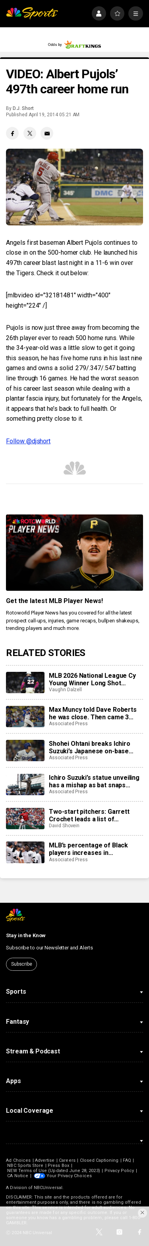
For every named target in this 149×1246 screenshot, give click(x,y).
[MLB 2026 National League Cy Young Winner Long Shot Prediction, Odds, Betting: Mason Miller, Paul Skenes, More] (25, 682)
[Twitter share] (29, 133)
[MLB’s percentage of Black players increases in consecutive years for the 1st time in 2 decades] (25, 852)
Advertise (45, 1160)
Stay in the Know (26, 935)
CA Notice (17, 1175)
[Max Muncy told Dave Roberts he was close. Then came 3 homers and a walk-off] (25, 716)
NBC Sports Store (25, 1165)
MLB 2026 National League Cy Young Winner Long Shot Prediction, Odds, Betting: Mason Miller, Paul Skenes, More (92, 679)
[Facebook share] (12, 133)
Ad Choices (18, 1160)
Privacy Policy (119, 1170)
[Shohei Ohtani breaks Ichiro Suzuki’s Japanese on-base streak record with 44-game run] (25, 750)
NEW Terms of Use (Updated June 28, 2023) (53, 1170)
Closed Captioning (99, 1160)
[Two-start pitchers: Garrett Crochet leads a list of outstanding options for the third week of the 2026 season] (25, 818)
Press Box (58, 1165)
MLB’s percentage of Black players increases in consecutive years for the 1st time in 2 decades (93, 849)
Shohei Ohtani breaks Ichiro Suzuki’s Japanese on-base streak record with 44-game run (96, 747)
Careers (67, 1160)
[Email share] (47, 133)
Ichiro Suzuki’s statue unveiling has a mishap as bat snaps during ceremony (94, 781)
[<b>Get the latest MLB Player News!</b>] (74, 552)
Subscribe (21, 964)
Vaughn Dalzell (65, 689)
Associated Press (68, 723)
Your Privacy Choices (69, 1175)
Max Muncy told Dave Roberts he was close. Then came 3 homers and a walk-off (93, 713)
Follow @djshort (28, 441)
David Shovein (64, 825)
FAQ (127, 1160)
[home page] (32, 13)
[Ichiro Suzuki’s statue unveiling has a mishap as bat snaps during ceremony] (25, 784)
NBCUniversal (48, 1187)
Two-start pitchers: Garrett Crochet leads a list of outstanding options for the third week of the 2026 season (93, 815)
